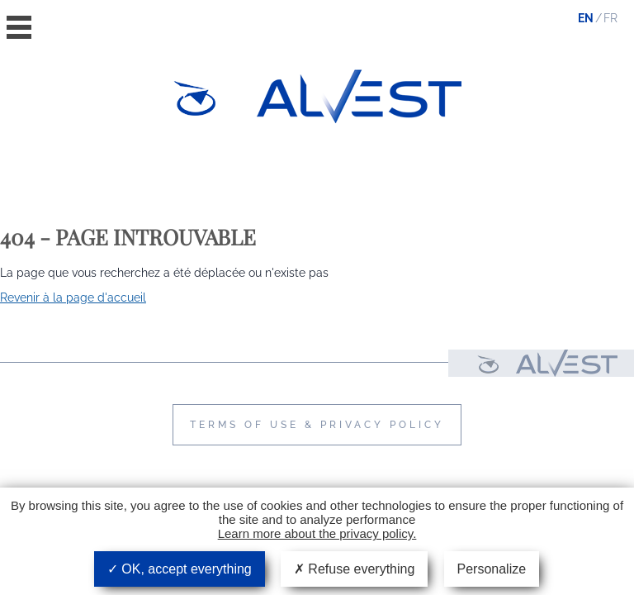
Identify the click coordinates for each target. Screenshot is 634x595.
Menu (19, 27)
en (586, 18)
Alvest (359, 96)
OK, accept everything (179, 569)
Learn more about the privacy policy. (317, 533)
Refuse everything (354, 569)
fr (610, 18)
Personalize (492, 569)
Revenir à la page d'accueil (73, 297)
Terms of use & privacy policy (317, 425)
